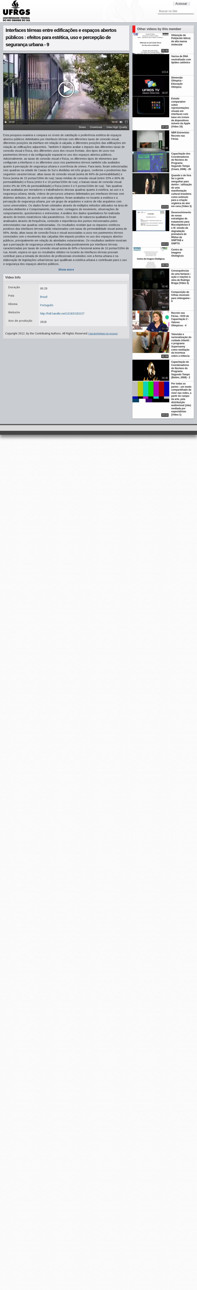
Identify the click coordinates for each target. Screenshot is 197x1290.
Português (46, 305)
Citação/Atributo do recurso (102, 333)
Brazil (43, 296)
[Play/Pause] (5, 122)
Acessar (181, 3)
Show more (66, 269)
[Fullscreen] (126, 122)
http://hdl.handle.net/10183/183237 (62, 313)
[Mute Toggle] (121, 122)
